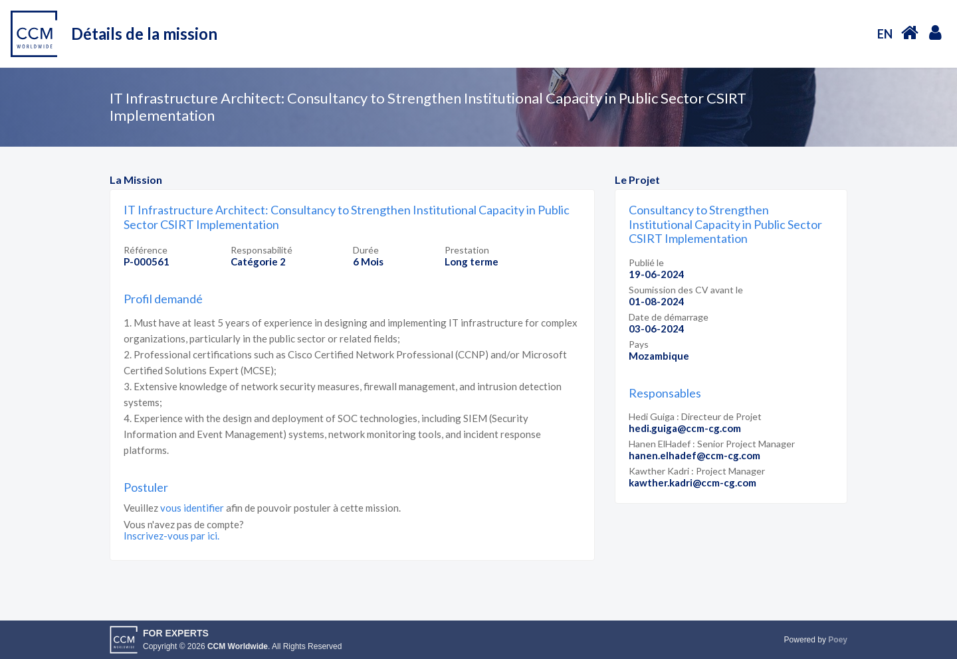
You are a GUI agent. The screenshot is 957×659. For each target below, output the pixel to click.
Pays (639, 344)
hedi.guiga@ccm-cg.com (685, 428)
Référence (145, 250)
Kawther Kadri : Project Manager (697, 470)
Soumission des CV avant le (686, 289)
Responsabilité (261, 250)
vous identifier (192, 508)
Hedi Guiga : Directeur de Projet (695, 416)
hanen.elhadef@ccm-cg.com (694, 455)
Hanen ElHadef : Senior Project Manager (712, 443)
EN (885, 34)
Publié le (646, 262)
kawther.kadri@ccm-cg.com (692, 482)
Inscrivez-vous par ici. (171, 536)
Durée (366, 250)
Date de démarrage (668, 317)
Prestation (467, 250)
